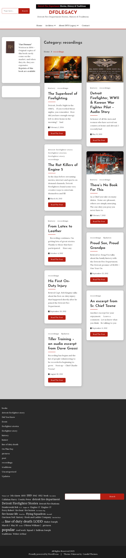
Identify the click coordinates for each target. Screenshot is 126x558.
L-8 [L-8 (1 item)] (3, 522)
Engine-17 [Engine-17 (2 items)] (35, 507)
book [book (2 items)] (46, 495)
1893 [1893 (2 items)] (23, 495)
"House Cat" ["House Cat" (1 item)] (5, 496)
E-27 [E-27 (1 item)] (20, 507)
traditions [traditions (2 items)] (7, 534)
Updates (107, 238)
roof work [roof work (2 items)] (21, 530)
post (4, 458)
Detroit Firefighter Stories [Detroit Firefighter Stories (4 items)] (20, 503)
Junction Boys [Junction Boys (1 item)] (56, 517)
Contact (86, 25)
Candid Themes (90, 554)
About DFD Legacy (67, 25)
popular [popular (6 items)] (8, 529)
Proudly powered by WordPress (44, 554)
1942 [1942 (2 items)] (35, 495)
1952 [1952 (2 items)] (40, 495)
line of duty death (10, 444)
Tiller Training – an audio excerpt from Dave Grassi (63, 343)
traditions (6, 467)
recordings (62, 88)
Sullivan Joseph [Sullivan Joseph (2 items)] (43, 530)
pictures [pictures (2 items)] (47, 525)
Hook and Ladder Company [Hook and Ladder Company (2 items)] (37, 517)
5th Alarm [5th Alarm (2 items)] (15, 495)
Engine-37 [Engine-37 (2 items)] (46, 507)
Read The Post (57, 133)
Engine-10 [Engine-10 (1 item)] (26, 507)
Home (39, 25)
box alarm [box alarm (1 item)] (53, 496)
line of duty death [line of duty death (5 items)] (18, 521)
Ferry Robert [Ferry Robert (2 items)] (8, 510)
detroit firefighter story (60, 150)
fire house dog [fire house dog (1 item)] (40, 510)
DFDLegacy (63, 12)
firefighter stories (57, 153)
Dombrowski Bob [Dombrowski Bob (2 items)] (10, 507)
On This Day (7, 449)
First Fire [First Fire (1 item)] (22, 514)
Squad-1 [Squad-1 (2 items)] (31, 530)
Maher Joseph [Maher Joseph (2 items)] (51, 521)
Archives (49, 25)
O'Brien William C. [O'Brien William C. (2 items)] (33, 525)
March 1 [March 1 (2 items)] (6, 525)
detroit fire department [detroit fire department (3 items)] (46, 499)
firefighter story (56, 156)
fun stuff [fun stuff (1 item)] (49, 514)
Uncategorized (9, 471)
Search (112, 496)
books (4, 408)
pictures (6, 453)
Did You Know (8, 417)
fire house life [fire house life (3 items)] (10, 514)
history (51, 88)
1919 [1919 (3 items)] (29, 495)
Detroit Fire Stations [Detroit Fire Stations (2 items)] (49, 503)
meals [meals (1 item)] (21, 526)
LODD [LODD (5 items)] (38, 521)
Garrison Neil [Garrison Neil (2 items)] (8, 517)
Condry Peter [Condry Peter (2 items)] (24, 499)
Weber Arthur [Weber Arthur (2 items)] (19, 534)
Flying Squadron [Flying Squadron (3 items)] (36, 514)
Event (4, 421)
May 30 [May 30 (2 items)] (14, 525)
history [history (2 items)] (19, 517)
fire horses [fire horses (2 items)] (30, 510)
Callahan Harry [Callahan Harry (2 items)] (9, 499)
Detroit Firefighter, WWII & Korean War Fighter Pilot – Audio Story (104, 103)
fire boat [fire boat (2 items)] (19, 510)
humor (5, 440)
